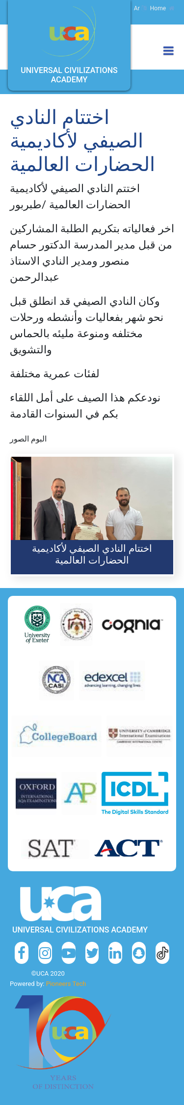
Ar (140, 8)
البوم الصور (28, 438)
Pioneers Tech (66, 983)
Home (162, 8)
